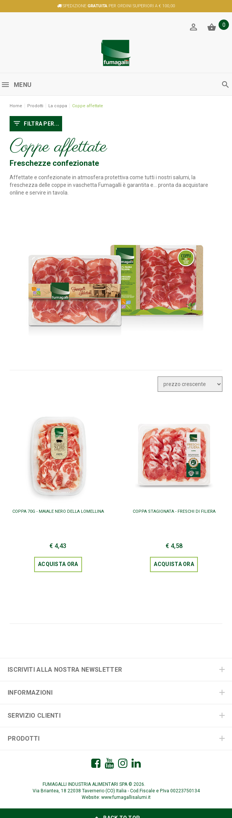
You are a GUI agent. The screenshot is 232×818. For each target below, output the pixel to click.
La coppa (57, 105)
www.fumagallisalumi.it (126, 797)
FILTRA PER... (36, 124)
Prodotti (35, 105)
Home (16, 105)
